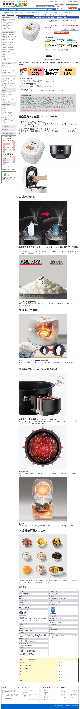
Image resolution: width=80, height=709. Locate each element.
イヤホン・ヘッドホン (8, 85)
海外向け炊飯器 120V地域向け (9, 20)
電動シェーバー (7, 56)
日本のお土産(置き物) (8, 112)
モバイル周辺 (6, 81)
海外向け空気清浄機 (8, 47)
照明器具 (5, 59)
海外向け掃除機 (7, 51)
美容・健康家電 (7, 58)
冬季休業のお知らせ (68, 12)
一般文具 (5, 122)
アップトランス (7, 69)
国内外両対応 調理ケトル (9, 42)
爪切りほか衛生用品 (8, 121)
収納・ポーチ (6, 96)
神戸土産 (5, 108)
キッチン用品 (5, 126)
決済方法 (46, 690)
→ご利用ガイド (63, 1)
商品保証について (47, 696)
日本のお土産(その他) (8, 113)
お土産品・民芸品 (6, 104)
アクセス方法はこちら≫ (33, 699)
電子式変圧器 (6, 72)
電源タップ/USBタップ (9, 80)
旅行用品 (4, 90)
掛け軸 (4, 117)
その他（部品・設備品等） (8, 133)
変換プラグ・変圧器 (6, 63)
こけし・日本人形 (7, 115)
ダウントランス (7, 67)
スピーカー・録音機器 (8, 83)
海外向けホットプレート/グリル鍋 (9, 37)
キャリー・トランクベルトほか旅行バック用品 (9, 98)
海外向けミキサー (7, 44)
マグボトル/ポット (6, 129)
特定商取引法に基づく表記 (49, 699)
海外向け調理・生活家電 (7, 32)
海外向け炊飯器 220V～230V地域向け (25, 15)
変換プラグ (6, 65)
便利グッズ (6, 101)
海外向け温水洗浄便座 (8, 49)
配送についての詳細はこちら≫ (71, 697)
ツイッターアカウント (9, 699)
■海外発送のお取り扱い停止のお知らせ (33, 12)
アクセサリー (6, 87)
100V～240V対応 (7, 28)
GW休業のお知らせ (53, 12)
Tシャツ (5, 110)
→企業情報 (75, 1)
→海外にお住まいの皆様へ (53, 1)
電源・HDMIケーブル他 (9, 78)
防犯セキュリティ (7, 92)
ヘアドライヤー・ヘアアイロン (9, 54)
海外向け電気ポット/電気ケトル (9, 40)
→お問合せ (69, 1)
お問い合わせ (47, 694)
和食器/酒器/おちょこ (8, 119)
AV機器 (3, 76)
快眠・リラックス (7, 94)
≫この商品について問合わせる (69, 30)
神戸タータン (6, 106)
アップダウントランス (8, 70)
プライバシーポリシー (48, 697)
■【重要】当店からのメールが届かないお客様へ (13, 12)
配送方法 (46, 692)
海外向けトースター (8, 34)
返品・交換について (48, 693)
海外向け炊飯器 (10, 15)
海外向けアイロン (7, 46)
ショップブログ (8, 698)
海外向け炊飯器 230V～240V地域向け (9, 26)
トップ (3, 15)
